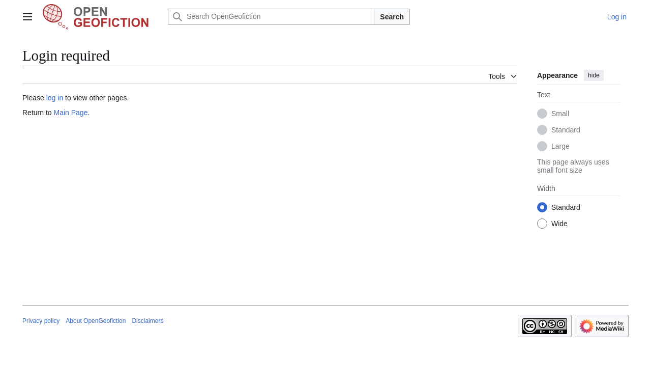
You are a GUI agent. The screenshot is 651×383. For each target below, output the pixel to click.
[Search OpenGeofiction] (271, 17)
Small (560, 114)
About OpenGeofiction (96, 320)
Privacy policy (41, 320)
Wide (559, 224)
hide (594, 75)
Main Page (70, 112)
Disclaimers (147, 320)
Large (560, 146)
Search (392, 17)
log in (54, 98)
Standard (565, 130)
